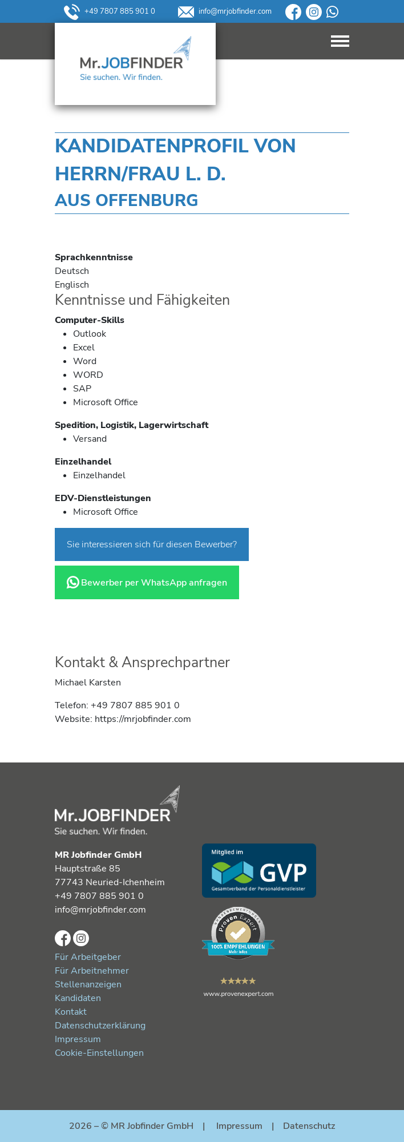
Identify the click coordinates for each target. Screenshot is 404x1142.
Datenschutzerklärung (100, 1025)
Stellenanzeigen (88, 984)
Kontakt (71, 1012)
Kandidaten (78, 998)
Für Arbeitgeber (88, 957)
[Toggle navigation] (340, 41)
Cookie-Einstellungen (99, 1053)
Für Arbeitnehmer (92, 971)
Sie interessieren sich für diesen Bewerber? (152, 544)
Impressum (78, 1039)
